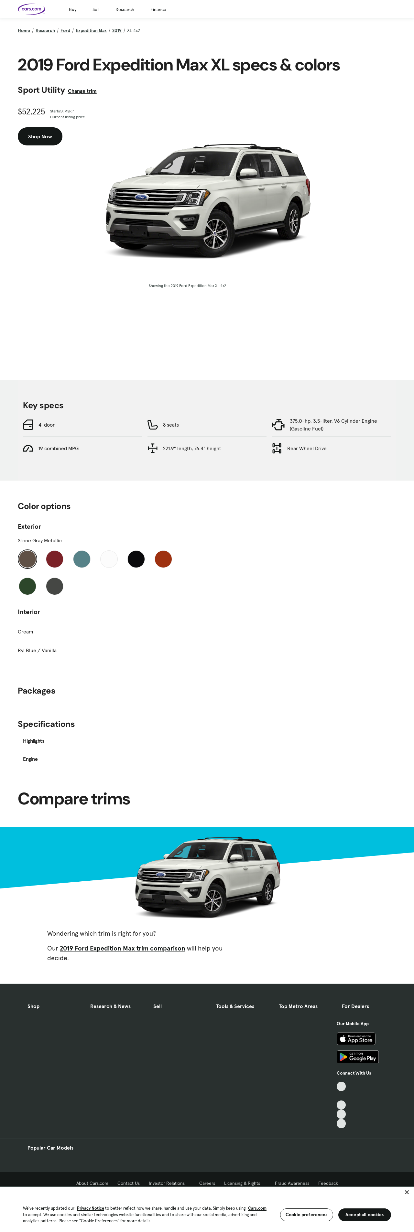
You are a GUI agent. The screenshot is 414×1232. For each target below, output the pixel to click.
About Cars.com (92, 1183)
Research (124, 9)
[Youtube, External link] (341, 1105)
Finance (158, 9)
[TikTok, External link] (341, 1086)
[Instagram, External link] (341, 1114)
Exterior (29, 526)
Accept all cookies (364, 1214)
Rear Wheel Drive (307, 448)
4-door (46, 424)
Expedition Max (91, 30)
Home (24, 30)
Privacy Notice (90, 1208)
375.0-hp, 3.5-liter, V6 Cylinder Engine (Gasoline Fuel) (333, 425)
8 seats (171, 424)
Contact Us (128, 1183)
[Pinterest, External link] (341, 1123)
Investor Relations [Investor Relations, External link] (170, 1183)
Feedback (328, 1183)
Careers (207, 1183)
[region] (207, 1209)
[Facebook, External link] (341, 1095)
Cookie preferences (307, 1214)
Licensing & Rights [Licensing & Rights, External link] (245, 1183)
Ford (65, 30)
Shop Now (40, 136)
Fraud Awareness (292, 1183)
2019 (117, 30)
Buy (72, 9)
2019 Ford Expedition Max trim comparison (122, 948)
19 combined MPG (58, 448)
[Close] (407, 1192)
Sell (96, 9)
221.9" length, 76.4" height (192, 448)
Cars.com (257, 1208)
